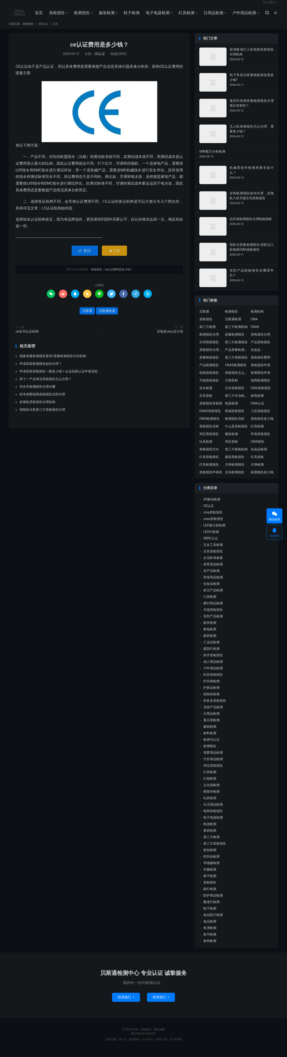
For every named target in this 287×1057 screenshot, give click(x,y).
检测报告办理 (209, 340)
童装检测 (209, 836)
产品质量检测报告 (236, 356)
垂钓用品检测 (213, 609)
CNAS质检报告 (210, 417)
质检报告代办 (209, 455)
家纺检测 (209, 642)
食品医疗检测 (213, 921)
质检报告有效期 (210, 409)
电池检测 (209, 830)
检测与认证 (211, 745)
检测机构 (257, 317)
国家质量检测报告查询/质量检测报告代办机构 (53, 362)
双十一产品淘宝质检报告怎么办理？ (46, 385)
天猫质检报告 (209, 386)
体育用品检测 (213, 570)
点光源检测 (211, 791)
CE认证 (43, 30)
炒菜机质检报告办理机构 (37, 408)
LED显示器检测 (214, 531)
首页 (38, 16)
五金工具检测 (213, 551)
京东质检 (205, 402)
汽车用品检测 (213, 765)
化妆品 (255, 356)
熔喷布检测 (211, 797)
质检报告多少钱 (262, 424)
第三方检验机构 (236, 455)
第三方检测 (207, 333)
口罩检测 (209, 603)
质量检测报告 (234, 340)
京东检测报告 (234, 478)
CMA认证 (257, 409)
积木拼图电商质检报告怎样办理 (42, 400)
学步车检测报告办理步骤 (37, 393)
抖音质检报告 (213, 680)
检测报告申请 (260, 379)
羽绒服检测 (211, 869)
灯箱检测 (209, 784)
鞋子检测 (131, 16)
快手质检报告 (213, 661)
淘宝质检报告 (209, 440)
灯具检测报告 (209, 470)
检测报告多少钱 (262, 478)
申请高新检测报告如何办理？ (41, 370)
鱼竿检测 (209, 940)
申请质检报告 (260, 440)
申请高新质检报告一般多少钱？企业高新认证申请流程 (59, 377)
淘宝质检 (231, 447)
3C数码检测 (211, 505)
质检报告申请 (260, 371)
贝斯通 (87, 317)
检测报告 (81, 16)
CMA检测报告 (209, 424)
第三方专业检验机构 (236, 402)
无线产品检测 (213, 713)
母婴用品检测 (213, 758)
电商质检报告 (209, 379)
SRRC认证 (210, 544)
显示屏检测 (211, 726)
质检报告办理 (260, 340)
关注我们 (269, 6)
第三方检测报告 (236, 348)
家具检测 (209, 629)
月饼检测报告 (234, 470)
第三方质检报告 (236, 363)
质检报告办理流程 (211, 356)
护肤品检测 (211, 693)
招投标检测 (211, 700)
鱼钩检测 (209, 947)
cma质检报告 (213, 518)
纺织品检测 (211, 862)
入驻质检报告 (260, 417)
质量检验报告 (209, 363)
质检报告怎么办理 (236, 379)
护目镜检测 (211, 687)
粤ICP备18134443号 (143, 1039)
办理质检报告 (209, 348)
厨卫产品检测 (213, 596)
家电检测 (257, 402)
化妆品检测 (259, 455)
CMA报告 (257, 447)
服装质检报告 (234, 463)
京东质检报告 (234, 394)
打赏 (114, 257)
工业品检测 (211, 648)
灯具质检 (257, 463)
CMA (254, 325)
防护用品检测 (213, 901)
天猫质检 (231, 386)
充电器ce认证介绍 (170, 337)
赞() (85, 257)
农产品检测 (211, 577)
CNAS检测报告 (236, 371)
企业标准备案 (213, 564)
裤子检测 (209, 882)
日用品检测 (212, 16)
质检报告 (56, 16)
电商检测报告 (260, 386)
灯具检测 (186, 16)
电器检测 (231, 409)
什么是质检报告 (236, 432)
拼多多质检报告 (214, 706)
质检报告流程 (209, 432)
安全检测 (205, 394)
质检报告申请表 (210, 478)
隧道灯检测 (211, 908)
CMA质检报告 (261, 394)
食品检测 (209, 927)
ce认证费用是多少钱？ (99, 51)
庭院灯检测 (211, 655)
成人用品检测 (213, 667)
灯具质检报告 (209, 463)
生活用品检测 (213, 810)
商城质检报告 (234, 417)
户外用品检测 (243, 16)
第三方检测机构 (236, 333)
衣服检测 (209, 875)
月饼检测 (257, 470)
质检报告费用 (260, 363)
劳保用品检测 (213, 583)
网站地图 (159, 1035)
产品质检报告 (260, 348)
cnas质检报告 (213, 525)
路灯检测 (209, 895)
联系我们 (126, 1003)
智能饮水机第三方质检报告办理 (42, 416)
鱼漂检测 (209, 934)
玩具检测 (205, 447)
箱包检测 (209, 856)
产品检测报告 (209, 371)
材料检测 (209, 739)
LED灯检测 (211, 538)
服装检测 (106, 16)
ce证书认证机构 (27, 337)
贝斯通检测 (107, 317)
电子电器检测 (157, 16)
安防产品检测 (213, 622)
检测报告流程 (234, 424)
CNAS (255, 333)
